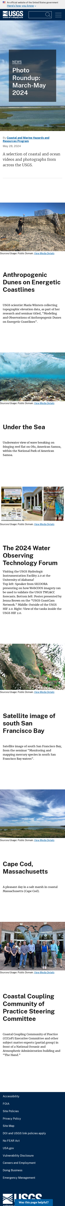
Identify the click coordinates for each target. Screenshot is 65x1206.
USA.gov (8, 1148)
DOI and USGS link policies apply (24, 1133)
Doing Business (12, 1170)
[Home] (13, 17)
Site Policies (11, 1111)
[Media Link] (32, 227)
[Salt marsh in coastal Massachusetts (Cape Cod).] (32, 75)
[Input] (40, 14)
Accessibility (11, 1096)
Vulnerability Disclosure (18, 1155)
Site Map (8, 1126)
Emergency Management (19, 1177)
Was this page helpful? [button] (34, 1202)
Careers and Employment (19, 1163)
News (17, 62)
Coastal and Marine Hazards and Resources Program (26, 139)
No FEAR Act (11, 1140)
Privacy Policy (12, 1118)
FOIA (6, 1103)
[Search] (48, 14)
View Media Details (44, 253)
